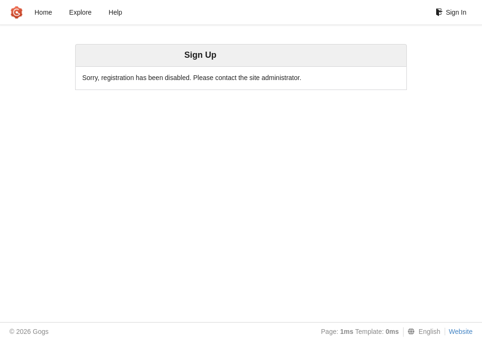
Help (115, 12)
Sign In (451, 12)
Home (43, 12)
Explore (80, 12)
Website (461, 331)
